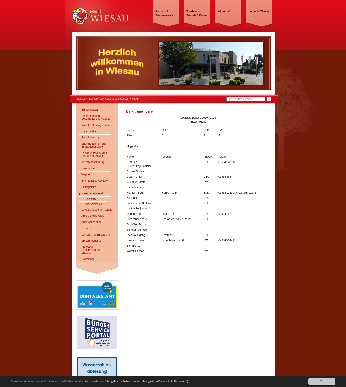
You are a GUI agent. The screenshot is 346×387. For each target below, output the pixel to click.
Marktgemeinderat (92, 193)
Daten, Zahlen (89, 131)
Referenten (90, 198)
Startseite (82, 98)
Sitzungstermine (93, 204)
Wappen (86, 174)
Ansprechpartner (91, 222)
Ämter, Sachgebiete (93, 215)
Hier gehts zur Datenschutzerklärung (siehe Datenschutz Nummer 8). (147, 381)
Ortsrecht (86, 228)
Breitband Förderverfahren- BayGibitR (91, 249)
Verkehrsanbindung (92, 162)
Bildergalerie (88, 187)
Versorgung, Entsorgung (95, 234)
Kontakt (134, 98)
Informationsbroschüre (94, 180)
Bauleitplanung (90, 137)
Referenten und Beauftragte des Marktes (95, 117)
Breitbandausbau (91, 240)
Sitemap (93, 98)
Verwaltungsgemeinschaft (96, 209)
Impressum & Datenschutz (114, 98)
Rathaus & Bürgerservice (164, 13)
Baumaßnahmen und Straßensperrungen (93, 145)
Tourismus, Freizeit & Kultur (196, 13)
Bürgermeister (89, 109)
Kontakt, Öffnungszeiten (95, 125)
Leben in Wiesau (259, 11)
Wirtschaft (224, 11)
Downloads (87, 259)
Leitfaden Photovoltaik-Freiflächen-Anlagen (94, 154)
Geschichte (88, 168)
